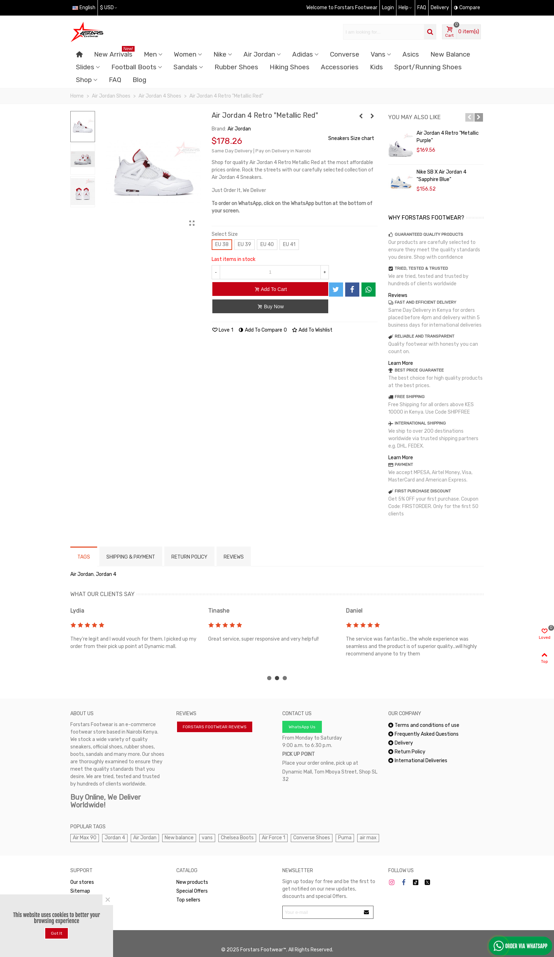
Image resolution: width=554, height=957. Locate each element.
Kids (376, 67)
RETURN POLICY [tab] (189, 557)
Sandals (185, 67)
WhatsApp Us (302, 726)
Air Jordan (259, 54)
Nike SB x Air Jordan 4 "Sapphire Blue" (441, 175)
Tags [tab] (83, 557)
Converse (344, 54)
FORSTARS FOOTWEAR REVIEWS (215, 726)
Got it (56, 933)
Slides (85, 67)
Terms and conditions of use (423, 725)
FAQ (115, 80)
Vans (378, 54)
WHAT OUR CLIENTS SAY (102, 594)
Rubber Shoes (236, 67)
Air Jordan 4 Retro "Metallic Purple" (448, 137)
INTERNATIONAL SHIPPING (420, 423)
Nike (219, 54)
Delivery (400, 743)
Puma (345, 838)
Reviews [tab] (234, 557)
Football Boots (134, 67)
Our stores (82, 882)
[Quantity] (270, 272)
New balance (179, 838)
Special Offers (192, 891)
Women (185, 54)
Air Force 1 (273, 838)
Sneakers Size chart (351, 138)
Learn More (400, 363)
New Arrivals (114, 53)
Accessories (340, 67)
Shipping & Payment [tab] (130, 557)
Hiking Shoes (290, 67)
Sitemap (80, 891)
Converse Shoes (311, 838)
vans (207, 838)
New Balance (450, 54)
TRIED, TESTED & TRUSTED (421, 268)
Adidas (302, 54)
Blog (139, 80)
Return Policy (406, 751)
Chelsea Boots (237, 838)
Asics (410, 54)
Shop (84, 80)
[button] (469, 117)
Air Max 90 (84, 838)
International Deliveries (417, 760)
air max (368, 838)
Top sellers (188, 900)
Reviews (397, 295)
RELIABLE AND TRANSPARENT (424, 336)
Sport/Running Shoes (428, 67)
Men (150, 54)
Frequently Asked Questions (423, 734)
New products (192, 882)
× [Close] (108, 899)
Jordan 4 (106, 574)
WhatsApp (85, 900)
